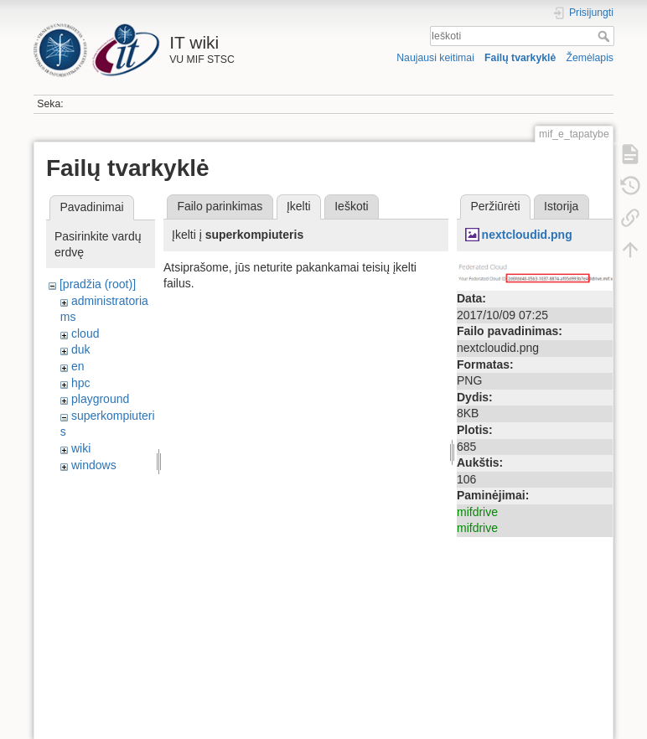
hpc (81, 383)
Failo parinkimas (219, 206)
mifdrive (477, 512)
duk (81, 349)
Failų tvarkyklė (520, 58)
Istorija (561, 206)
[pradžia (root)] (98, 284)
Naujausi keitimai (435, 58)
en (78, 366)
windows (93, 465)
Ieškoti (605, 36)
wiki (81, 448)
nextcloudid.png (527, 234)
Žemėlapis (589, 58)
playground (100, 399)
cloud (85, 333)
